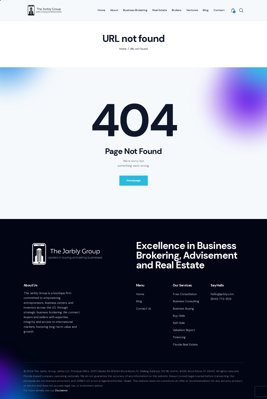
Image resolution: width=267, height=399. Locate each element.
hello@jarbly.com (222, 294)
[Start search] (241, 10)
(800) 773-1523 (221, 299)
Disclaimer (61, 390)
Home (123, 49)
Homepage (134, 180)
